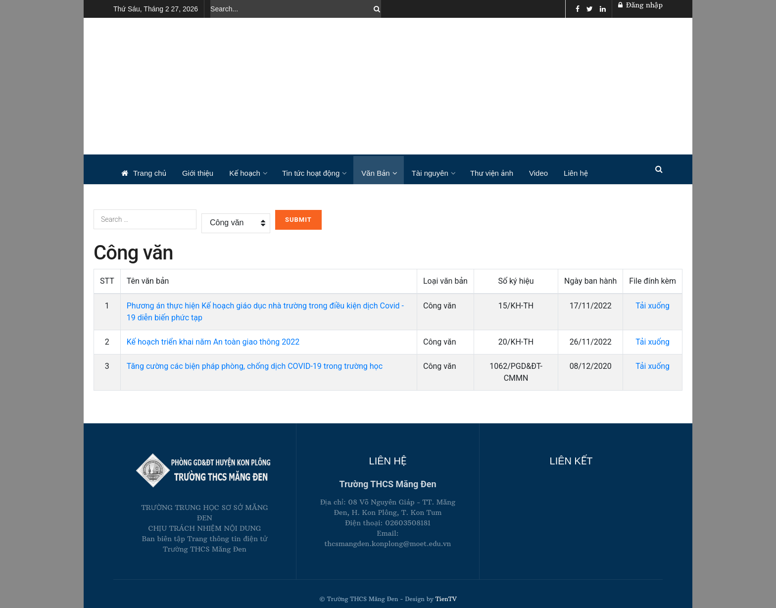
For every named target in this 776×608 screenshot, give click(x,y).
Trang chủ (143, 173)
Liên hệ (576, 173)
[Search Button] (375, 9)
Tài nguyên (430, 173)
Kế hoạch (244, 173)
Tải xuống (652, 305)
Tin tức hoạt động (311, 173)
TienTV (445, 599)
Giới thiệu (197, 173)
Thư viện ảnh (491, 173)
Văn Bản (375, 173)
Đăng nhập (640, 4)
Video (538, 173)
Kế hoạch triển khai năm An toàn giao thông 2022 (213, 342)
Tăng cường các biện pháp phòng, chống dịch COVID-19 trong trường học (255, 366)
